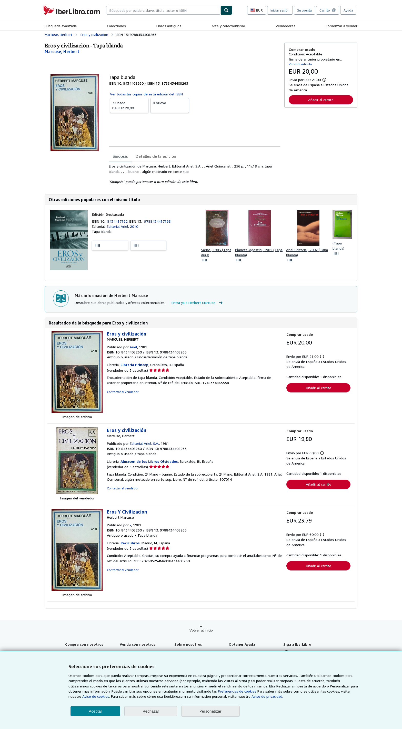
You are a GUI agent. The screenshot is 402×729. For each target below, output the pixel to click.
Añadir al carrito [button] (321, 99)
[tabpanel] (194, 174)
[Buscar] (226, 10)
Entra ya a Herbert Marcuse (198, 302)
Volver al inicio (201, 630)
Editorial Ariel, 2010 (122, 226)
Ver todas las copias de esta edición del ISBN (146, 94)
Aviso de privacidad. (267, 696)
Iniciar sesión (279, 10)
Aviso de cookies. (96, 696)
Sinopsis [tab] (120, 156)
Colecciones (116, 26)
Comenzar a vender (341, 26)
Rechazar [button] (151, 711)
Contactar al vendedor (122, 392)
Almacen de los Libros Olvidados (149, 461)
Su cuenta (304, 10)
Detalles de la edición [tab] (156, 156)
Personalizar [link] (210, 711)
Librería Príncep (134, 364)
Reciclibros (130, 543)
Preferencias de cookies (237, 691)
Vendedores (285, 26)
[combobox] (163, 10)
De (129, 105)
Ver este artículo (300, 64)
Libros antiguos (168, 26)
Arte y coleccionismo (228, 26)
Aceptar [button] (95, 711)
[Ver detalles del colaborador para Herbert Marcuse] (62, 51)
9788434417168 (157, 221)
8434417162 (118, 221)
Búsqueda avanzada (61, 26)
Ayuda (348, 10)
